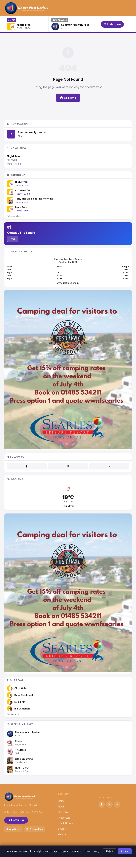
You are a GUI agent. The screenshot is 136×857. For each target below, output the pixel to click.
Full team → (13, 714)
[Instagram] (109, 466)
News (61, 806)
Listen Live (112, 24)
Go (13, 238)
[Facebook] (27, 466)
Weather (62, 834)
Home (61, 801)
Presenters (64, 817)
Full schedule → (15, 216)
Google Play (34, 829)
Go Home (68, 97)
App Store (13, 829)
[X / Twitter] (68, 466)
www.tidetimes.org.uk (68, 283)
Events (62, 828)
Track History (65, 823)
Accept (125, 851)
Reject (109, 851)
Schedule (63, 812)
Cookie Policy (92, 851)
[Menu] (129, 8)
